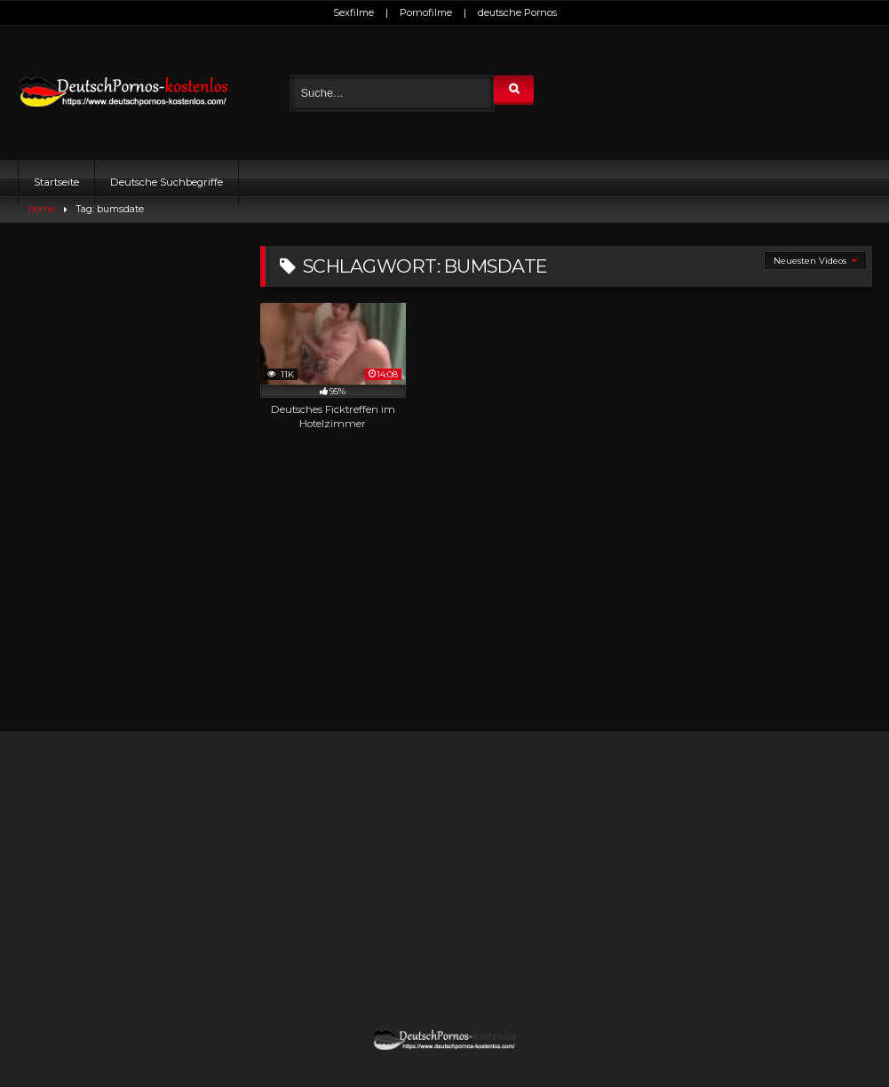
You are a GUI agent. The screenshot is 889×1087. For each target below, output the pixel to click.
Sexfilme (353, 12)
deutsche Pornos (517, 12)
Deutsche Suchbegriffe (166, 182)
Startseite (56, 182)
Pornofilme (426, 12)
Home (41, 209)
